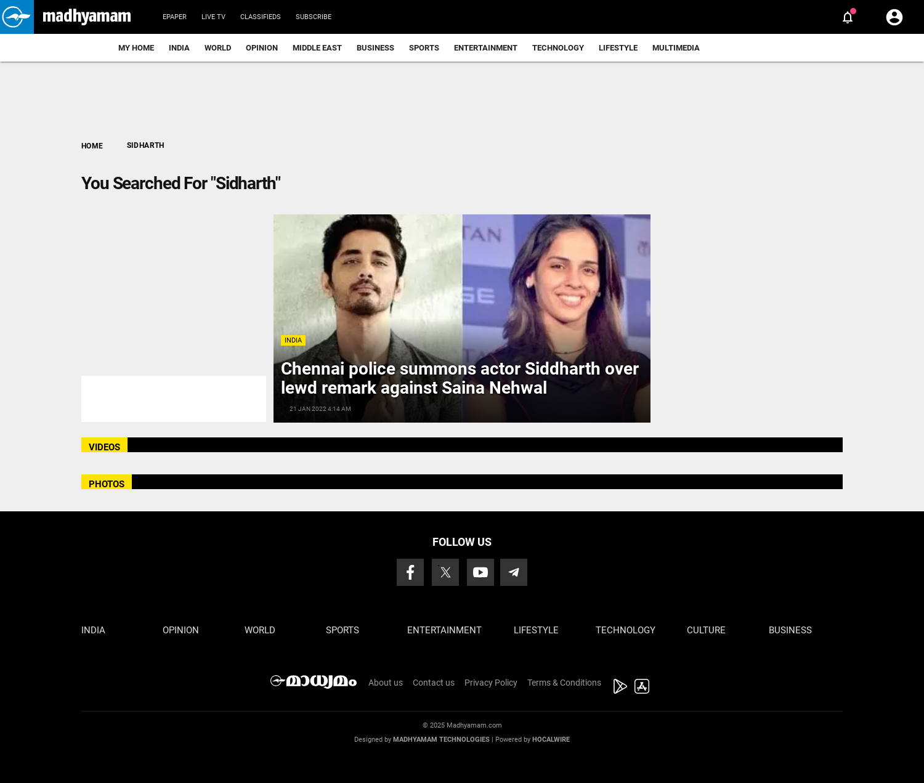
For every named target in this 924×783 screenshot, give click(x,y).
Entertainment (485, 47)
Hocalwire (551, 740)
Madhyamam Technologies (441, 740)
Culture (706, 630)
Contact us (434, 683)
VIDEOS (104, 447)
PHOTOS (106, 484)
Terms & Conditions (564, 683)
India (179, 47)
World (218, 47)
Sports (424, 47)
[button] (17, 17)
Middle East (317, 47)
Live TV (213, 17)
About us (385, 683)
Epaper (175, 17)
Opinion (262, 47)
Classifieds (260, 17)
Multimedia (676, 47)
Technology (558, 47)
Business (375, 47)
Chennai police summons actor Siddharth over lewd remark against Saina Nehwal (460, 378)
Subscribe (313, 17)
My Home (136, 47)
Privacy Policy (490, 683)
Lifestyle (618, 47)
